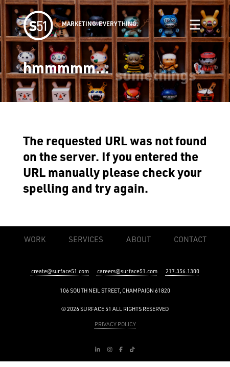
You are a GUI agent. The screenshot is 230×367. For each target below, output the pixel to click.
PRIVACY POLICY (115, 324)
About (138, 239)
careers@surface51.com (127, 271)
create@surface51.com (60, 271)
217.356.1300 (182, 271)
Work (34, 239)
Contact (190, 239)
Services (85, 239)
